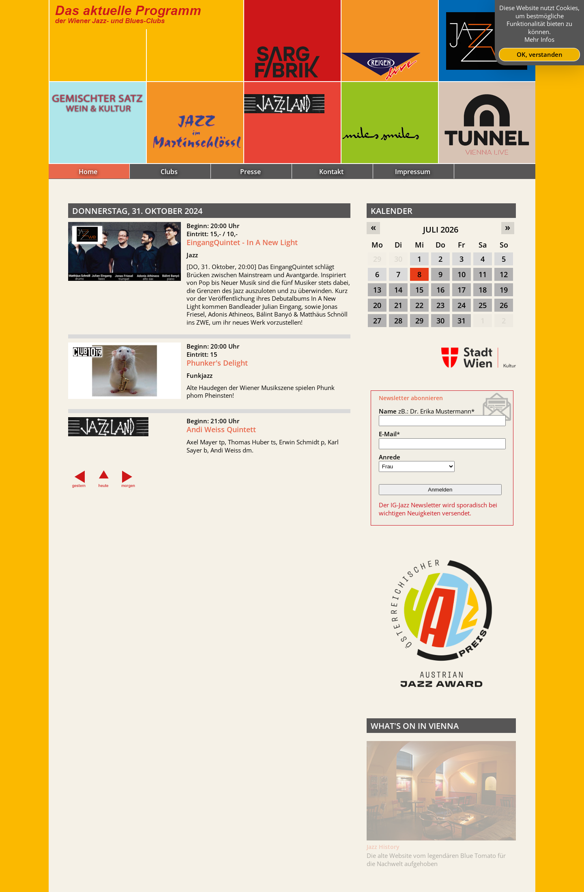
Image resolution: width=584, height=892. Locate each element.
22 (419, 305)
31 (461, 320)
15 (419, 290)
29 (377, 259)
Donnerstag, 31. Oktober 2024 (137, 210)
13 (377, 290)
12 (504, 274)
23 (440, 305)
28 (398, 320)
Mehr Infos (539, 39)
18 (483, 290)
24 (461, 305)
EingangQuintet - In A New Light (242, 242)
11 (483, 274)
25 (483, 305)
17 (461, 290)
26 (504, 305)
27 (377, 320)
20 (377, 305)
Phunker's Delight (217, 368)
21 (398, 305)
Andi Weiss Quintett (221, 435)
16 (440, 290)
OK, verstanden (540, 54)
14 (398, 290)
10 (461, 274)
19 (504, 290)
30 (398, 259)
